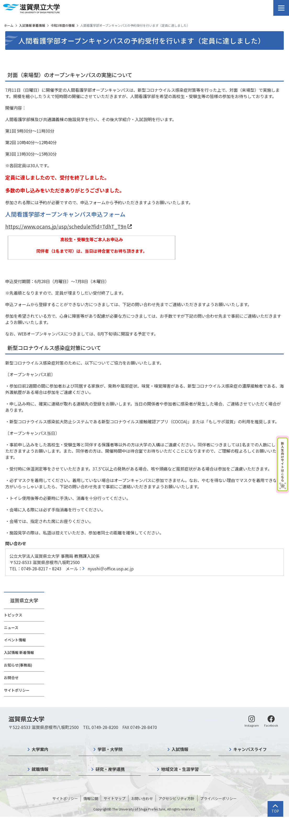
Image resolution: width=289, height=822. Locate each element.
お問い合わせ (142, 798)
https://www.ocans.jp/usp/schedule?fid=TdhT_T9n (66, 226)
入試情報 (180, 749)
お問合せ (11, 677)
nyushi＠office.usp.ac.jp (111, 568)
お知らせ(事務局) (18, 665)
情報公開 (90, 798)
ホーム (8, 25)
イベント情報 (15, 639)
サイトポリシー (17, 690)
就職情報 (40, 769)
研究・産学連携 (110, 769)
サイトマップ (115, 798)
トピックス (13, 615)
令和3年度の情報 (63, 25)
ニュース (11, 627)
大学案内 (40, 749)
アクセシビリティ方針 (176, 798)
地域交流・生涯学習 (180, 769)
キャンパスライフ (250, 749)
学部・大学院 (110, 749)
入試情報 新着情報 (32, 25)
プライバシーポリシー (218, 798)
